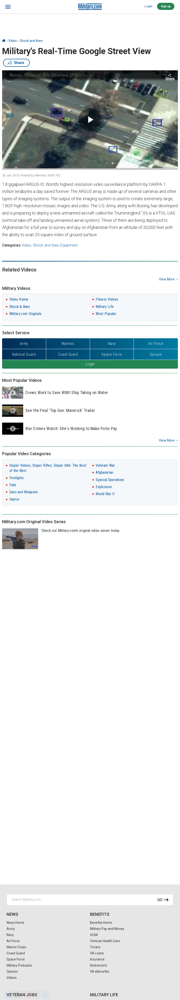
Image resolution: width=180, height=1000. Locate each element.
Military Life (105, 306)
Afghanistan (104, 472)
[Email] (36, 994)
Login (148, 6)
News (12, 914)
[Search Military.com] (90, 900)
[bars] (8, 7)
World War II (105, 494)
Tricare (95, 947)
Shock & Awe (19, 306)
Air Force (13, 941)
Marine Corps (16, 947)
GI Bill (94, 935)
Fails (12, 485)
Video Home (18, 299)
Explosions (104, 487)
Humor (14, 499)
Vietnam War (105, 465)
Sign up (166, 6)
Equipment (69, 245)
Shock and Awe (31, 41)
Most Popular (106, 313)
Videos (12, 978)
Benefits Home (101, 922)
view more (167, 279)
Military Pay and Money (107, 929)
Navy (10, 935)
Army (11, 929)
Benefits (99, 914)
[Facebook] (8, 994)
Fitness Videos (107, 299)
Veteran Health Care (105, 941)
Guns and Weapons (23, 492)
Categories (11, 245)
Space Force (16, 959)
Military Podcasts (19, 965)
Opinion (12, 971)
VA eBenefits (99, 971)
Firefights (16, 478)
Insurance (97, 959)
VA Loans (97, 953)
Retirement (98, 965)
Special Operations (110, 480)
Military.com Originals (25, 313)
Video (12, 41)
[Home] (3, 41)
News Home (15, 922)
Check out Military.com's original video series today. (80, 530)
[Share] (45, 994)
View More (167, 440)
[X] (17, 994)
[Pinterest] (27, 994)
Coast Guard (16, 953)
